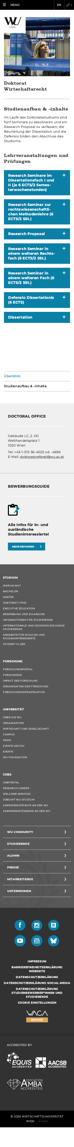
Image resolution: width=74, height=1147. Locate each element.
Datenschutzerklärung (37, 977)
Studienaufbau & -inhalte (25, 386)
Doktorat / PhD (14, 602)
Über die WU (12, 717)
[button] (12, 5)
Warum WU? (12, 585)
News (7, 740)
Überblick (12, 376)
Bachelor (10, 591)
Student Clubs (14, 644)
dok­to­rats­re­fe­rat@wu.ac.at (42, 457)
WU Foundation (15, 757)
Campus (9, 734)
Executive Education (19, 608)
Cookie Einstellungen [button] (37, 1002)
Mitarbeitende (20, 879)
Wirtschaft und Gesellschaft (26, 728)
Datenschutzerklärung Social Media (37, 983)
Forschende (12, 675)
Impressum (37, 961)
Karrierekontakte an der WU (25, 805)
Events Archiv (13, 745)
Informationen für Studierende (28, 619)
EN (59, 5)
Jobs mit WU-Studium (18, 799)
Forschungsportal (18, 669)
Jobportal (11, 782)
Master (8, 597)
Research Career (16, 788)
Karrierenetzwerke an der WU (27, 811)
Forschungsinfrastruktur (24, 692)
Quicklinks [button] (69, 5)
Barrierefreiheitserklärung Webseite (37, 969)
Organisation (13, 723)
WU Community (20, 832)
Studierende (18, 844)
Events (8, 751)
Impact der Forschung (20, 680)
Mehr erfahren (23, 546)
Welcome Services (16, 793)
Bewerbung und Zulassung (24, 614)
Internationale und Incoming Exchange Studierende (34, 627)
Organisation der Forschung (25, 686)
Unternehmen (19, 891)
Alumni (13, 855)
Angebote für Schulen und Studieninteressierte (24, 636)
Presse (13, 867)
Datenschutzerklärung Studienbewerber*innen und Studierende (36, 993)
